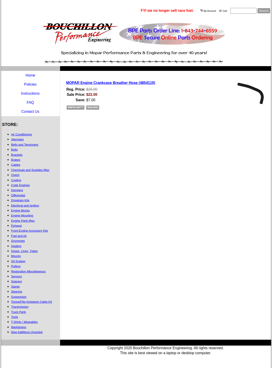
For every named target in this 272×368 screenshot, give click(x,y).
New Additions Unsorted (27, 332)
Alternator (17, 139)
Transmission (20, 306)
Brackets (17, 154)
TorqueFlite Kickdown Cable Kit (31, 301)
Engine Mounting (22, 215)
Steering (16, 291)
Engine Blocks (20, 210)
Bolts (14, 149)
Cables (15, 164)
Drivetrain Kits (20, 200)
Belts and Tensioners (24, 144)
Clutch (15, 175)
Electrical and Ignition (25, 205)
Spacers (16, 281)
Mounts (16, 256)
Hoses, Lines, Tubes (24, 251)
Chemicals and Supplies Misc (30, 170)
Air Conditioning (21, 134)
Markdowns (18, 327)
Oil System (18, 261)
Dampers (17, 190)
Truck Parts (18, 312)
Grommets (18, 241)
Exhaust (16, 225)
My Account (210, 11)
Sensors (16, 276)
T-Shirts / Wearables (24, 322)
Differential (18, 195)
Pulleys (16, 266)
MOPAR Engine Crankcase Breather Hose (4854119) (110, 83)
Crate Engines (20, 185)
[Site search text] (243, 11)
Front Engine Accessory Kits (29, 230)
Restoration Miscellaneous (28, 271)
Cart (225, 11)
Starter (15, 286)
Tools (14, 317)
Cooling (16, 180)
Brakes (15, 159)
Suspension (19, 296)
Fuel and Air (19, 236)
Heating (16, 246)
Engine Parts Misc (23, 220)
